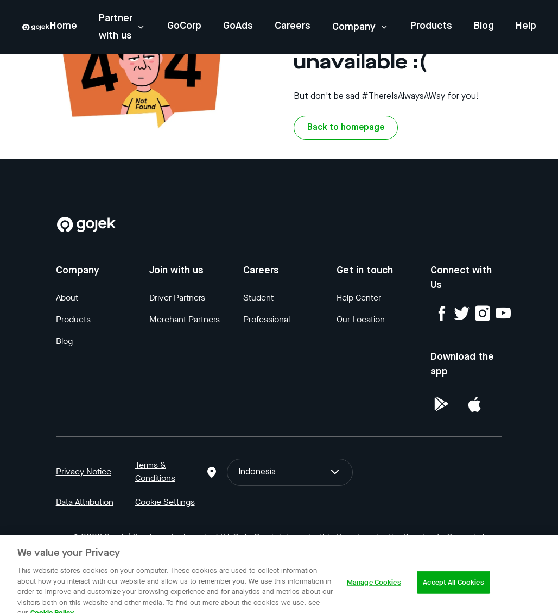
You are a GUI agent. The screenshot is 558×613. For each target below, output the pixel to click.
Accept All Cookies (453, 590)
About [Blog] (67, 297)
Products (431, 26)
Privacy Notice (83, 471)
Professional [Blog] (266, 319)
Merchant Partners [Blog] (184, 319)
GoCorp (184, 26)
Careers (292, 26)
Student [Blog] (258, 297)
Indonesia (289, 472)
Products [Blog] (73, 319)
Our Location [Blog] (361, 319)
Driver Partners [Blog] (177, 297)
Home (63, 26)
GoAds (238, 26)
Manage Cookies (374, 590)
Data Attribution (84, 502)
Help (526, 26)
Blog (484, 26)
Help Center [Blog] (359, 297)
